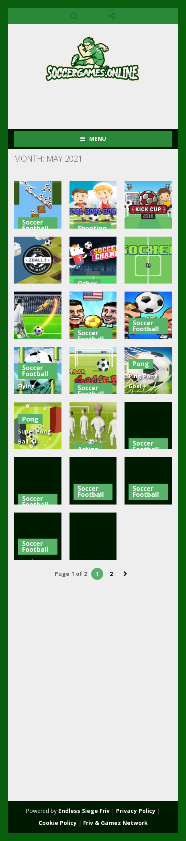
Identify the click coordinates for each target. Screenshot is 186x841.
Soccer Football (35, 225)
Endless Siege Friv (84, 811)
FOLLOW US (112, 16)
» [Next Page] (125, 574)
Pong (141, 363)
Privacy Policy (135, 811)
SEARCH (74, 16)
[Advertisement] (100, 102)
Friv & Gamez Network (115, 823)
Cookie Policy (58, 823)
